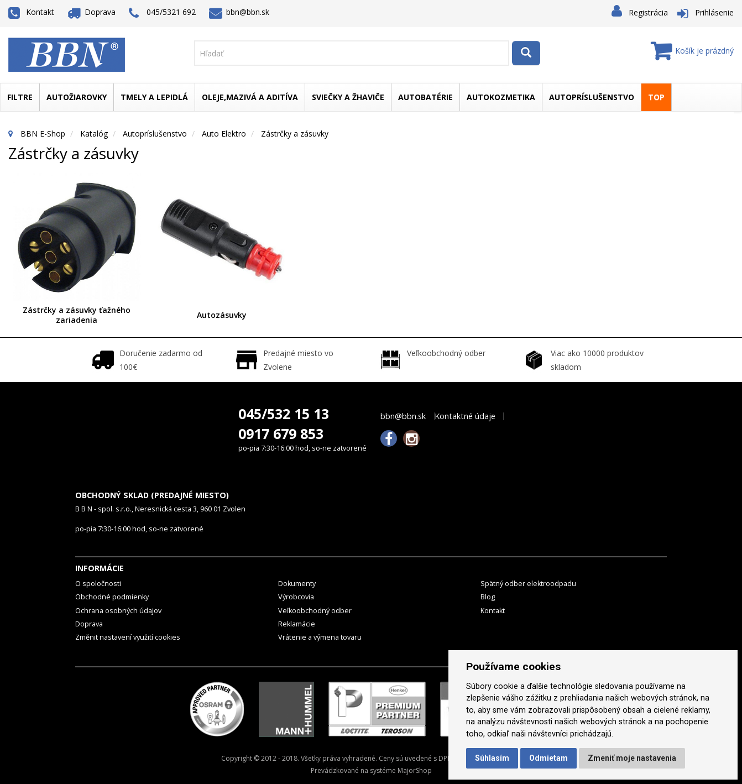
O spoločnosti (98, 583)
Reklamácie (296, 624)
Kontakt (31, 12)
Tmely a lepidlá (154, 97)
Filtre (20, 97)
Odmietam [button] (548, 758)
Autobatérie (425, 97)
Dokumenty (297, 583)
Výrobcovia (296, 597)
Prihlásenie (714, 12)
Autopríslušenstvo (591, 97)
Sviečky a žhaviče (348, 97)
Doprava (91, 12)
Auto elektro (224, 133)
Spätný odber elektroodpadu (528, 583)
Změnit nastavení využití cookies (127, 637)
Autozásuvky (222, 315)
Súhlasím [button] (492, 758)
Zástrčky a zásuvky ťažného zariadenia (76, 315)
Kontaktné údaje (465, 416)
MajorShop (415, 770)
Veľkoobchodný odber (315, 610)
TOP (656, 97)
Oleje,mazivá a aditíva (250, 97)
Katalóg (94, 133)
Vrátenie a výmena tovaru (320, 637)
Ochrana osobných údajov (118, 610)
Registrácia (648, 12)
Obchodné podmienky (112, 597)
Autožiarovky (76, 97)
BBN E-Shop (42, 133)
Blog (487, 597)
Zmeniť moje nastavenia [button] (632, 758)
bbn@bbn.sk (239, 12)
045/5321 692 (162, 13)
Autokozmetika (501, 97)
